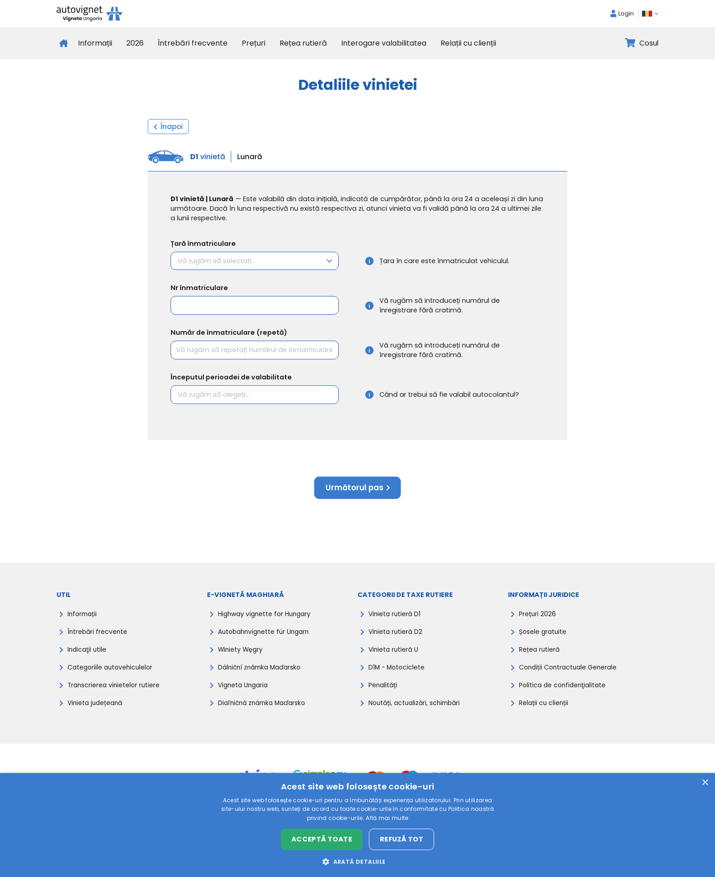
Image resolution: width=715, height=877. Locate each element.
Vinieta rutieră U (394, 653)
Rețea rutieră (303, 43)
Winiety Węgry (241, 653)
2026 (135, 43)
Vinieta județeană (96, 708)
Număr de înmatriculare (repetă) (229, 333)
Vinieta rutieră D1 (395, 617)
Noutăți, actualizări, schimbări (417, 708)
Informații (95, 43)
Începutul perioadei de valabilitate (231, 378)
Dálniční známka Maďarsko (262, 671)
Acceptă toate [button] (321, 839)
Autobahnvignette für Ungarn (266, 635)
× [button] (704, 782)
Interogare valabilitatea (383, 43)
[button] (357, 861)
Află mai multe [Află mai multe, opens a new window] (387, 818)
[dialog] (357, 825)
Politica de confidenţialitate (564, 690)
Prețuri (253, 43)
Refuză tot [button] (401, 839)
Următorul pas (357, 489)
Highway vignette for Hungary (267, 617)
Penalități (383, 690)
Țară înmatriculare (203, 243)
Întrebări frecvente (193, 43)
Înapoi (168, 126)
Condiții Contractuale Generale (570, 671)
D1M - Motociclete (397, 671)
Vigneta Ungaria (244, 690)
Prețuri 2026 (537, 617)
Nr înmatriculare (199, 288)
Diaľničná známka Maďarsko (265, 708)
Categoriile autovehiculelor (111, 671)
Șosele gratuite (544, 635)
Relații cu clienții (468, 43)
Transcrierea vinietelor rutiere (115, 690)
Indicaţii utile (87, 653)
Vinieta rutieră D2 (396, 635)
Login (622, 13)
